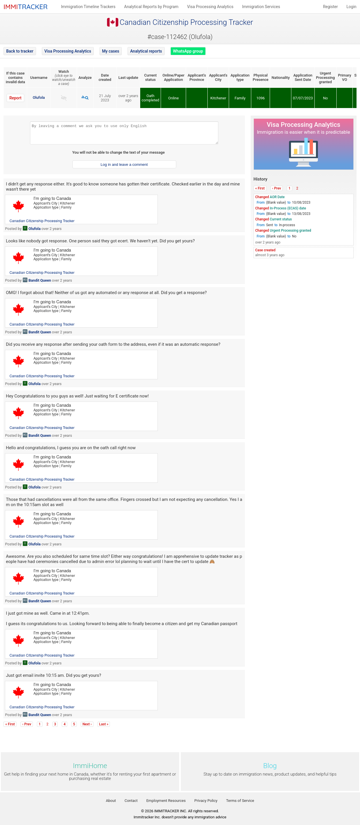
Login (351, 7)
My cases (110, 51)
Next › (87, 724)
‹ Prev (276, 188)
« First (260, 188)
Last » (103, 724)
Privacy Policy (205, 800)
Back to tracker (19, 51)
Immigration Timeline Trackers (88, 7)
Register (330, 7)
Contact (131, 800)
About (111, 800)
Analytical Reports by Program (151, 7)
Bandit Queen (40, 280)
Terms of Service (240, 800)
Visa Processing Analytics (67, 51)
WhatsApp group (188, 51)
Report (15, 98)
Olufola (39, 97)
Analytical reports (146, 51)
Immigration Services (261, 7)
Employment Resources (166, 800)
